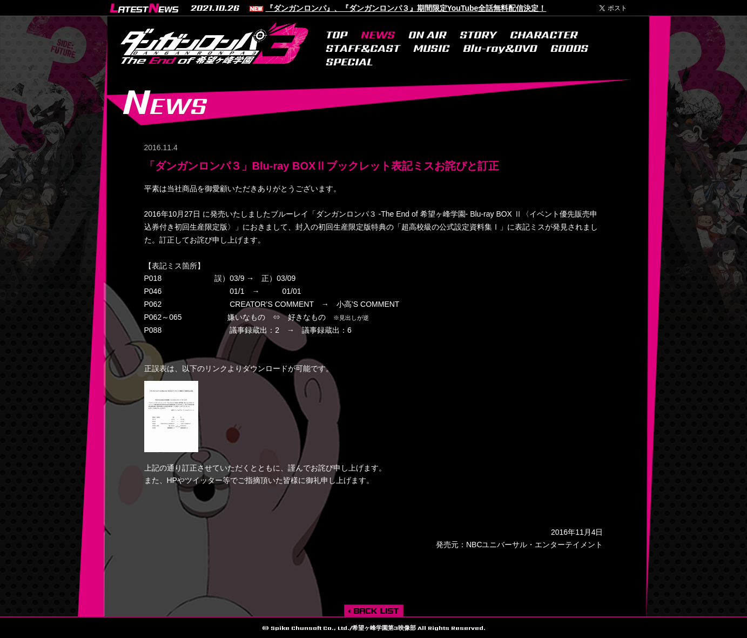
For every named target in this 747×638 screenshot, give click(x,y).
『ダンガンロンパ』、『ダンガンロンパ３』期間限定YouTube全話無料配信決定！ (406, 8)
